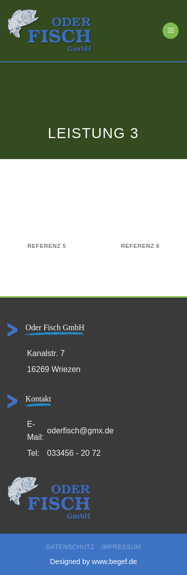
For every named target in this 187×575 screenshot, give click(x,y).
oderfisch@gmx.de (80, 430)
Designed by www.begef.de (93, 562)
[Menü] (171, 30)
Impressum (121, 547)
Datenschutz (70, 547)
